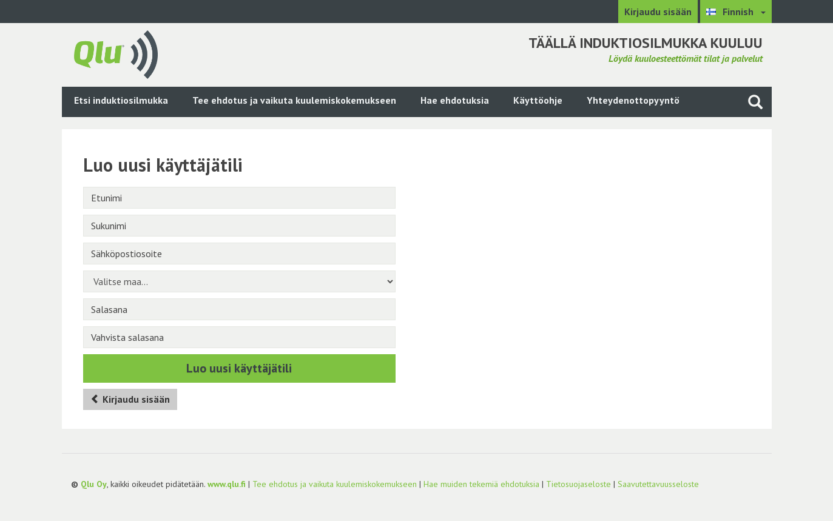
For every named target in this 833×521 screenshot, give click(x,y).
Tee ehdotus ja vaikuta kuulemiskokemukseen (294, 100)
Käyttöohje (537, 100)
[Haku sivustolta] (755, 101)
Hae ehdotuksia (454, 100)
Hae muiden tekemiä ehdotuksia (481, 484)
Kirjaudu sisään (658, 11)
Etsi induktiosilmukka (121, 100)
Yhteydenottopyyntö (633, 100)
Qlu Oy (94, 484)
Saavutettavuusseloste (658, 484)
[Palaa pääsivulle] (116, 53)
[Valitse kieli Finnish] (736, 11)
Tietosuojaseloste (578, 484)
